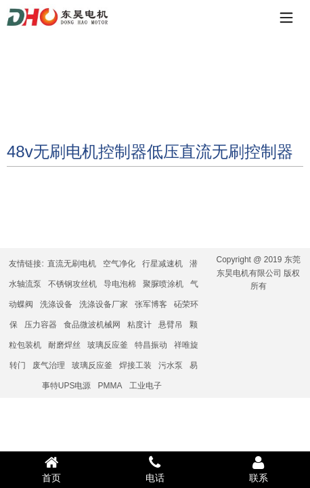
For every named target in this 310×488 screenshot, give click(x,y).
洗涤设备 (56, 304)
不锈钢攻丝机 (72, 284)
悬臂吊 (170, 324)
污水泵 (170, 365)
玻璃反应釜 (107, 345)
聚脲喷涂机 (163, 284)
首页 (52, 469)
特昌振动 (151, 345)
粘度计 (139, 324)
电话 (155, 469)
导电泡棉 (120, 284)
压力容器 (40, 324)
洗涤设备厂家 (103, 304)
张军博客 (151, 304)
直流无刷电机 (71, 263)
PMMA (110, 385)
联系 (258, 469)
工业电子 (145, 385)
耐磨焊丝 (64, 345)
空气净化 (119, 263)
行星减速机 (162, 263)
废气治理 (48, 365)
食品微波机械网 (92, 324)
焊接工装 (135, 365)
